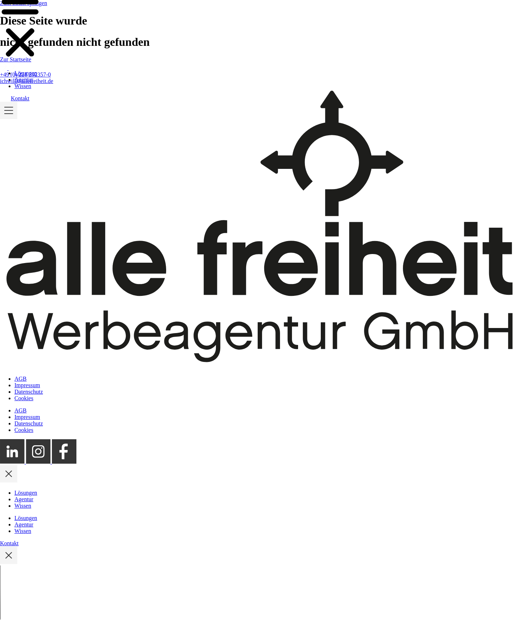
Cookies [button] (23, 398)
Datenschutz (28, 392)
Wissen (22, 93)
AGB (20, 379)
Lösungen (25, 80)
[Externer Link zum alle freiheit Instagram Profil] (39, 462)
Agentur (23, 87)
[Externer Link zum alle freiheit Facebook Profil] (64, 462)
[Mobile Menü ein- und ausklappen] (8, 124)
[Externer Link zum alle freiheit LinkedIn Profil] (13, 462)
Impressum (27, 385)
